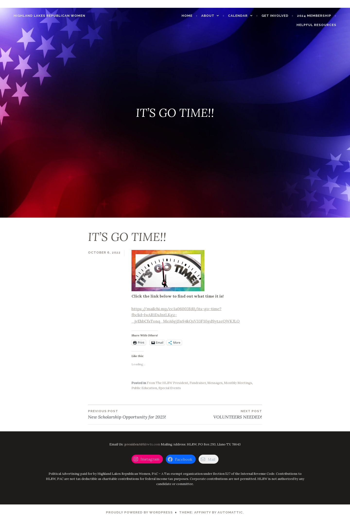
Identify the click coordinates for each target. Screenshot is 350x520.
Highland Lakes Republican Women (42, 13)
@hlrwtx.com (142, 444)
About (215, 13)
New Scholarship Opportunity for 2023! (131, 414)
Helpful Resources (324, 23)
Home (194, 13)
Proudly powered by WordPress (139, 512)
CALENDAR (245, 13)
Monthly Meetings (238, 383)
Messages (215, 383)
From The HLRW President (167, 383)
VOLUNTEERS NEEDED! (218, 414)
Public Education (144, 388)
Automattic (230, 512)
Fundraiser (198, 383)
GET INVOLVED (282, 13)
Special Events (169, 388)
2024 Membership (321, 13)
